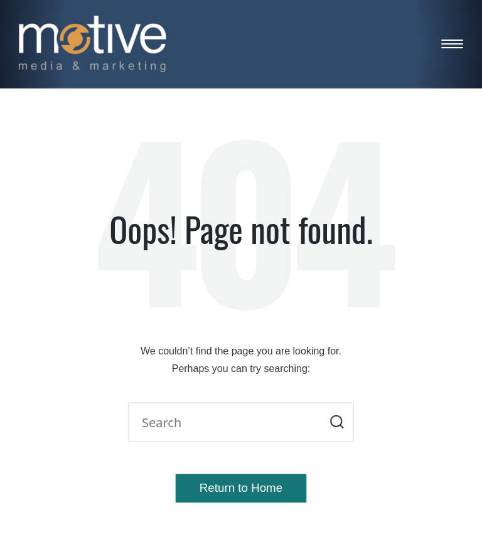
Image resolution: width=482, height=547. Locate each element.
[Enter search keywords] (241, 422)
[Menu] (452, 44)
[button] (337, 422)
